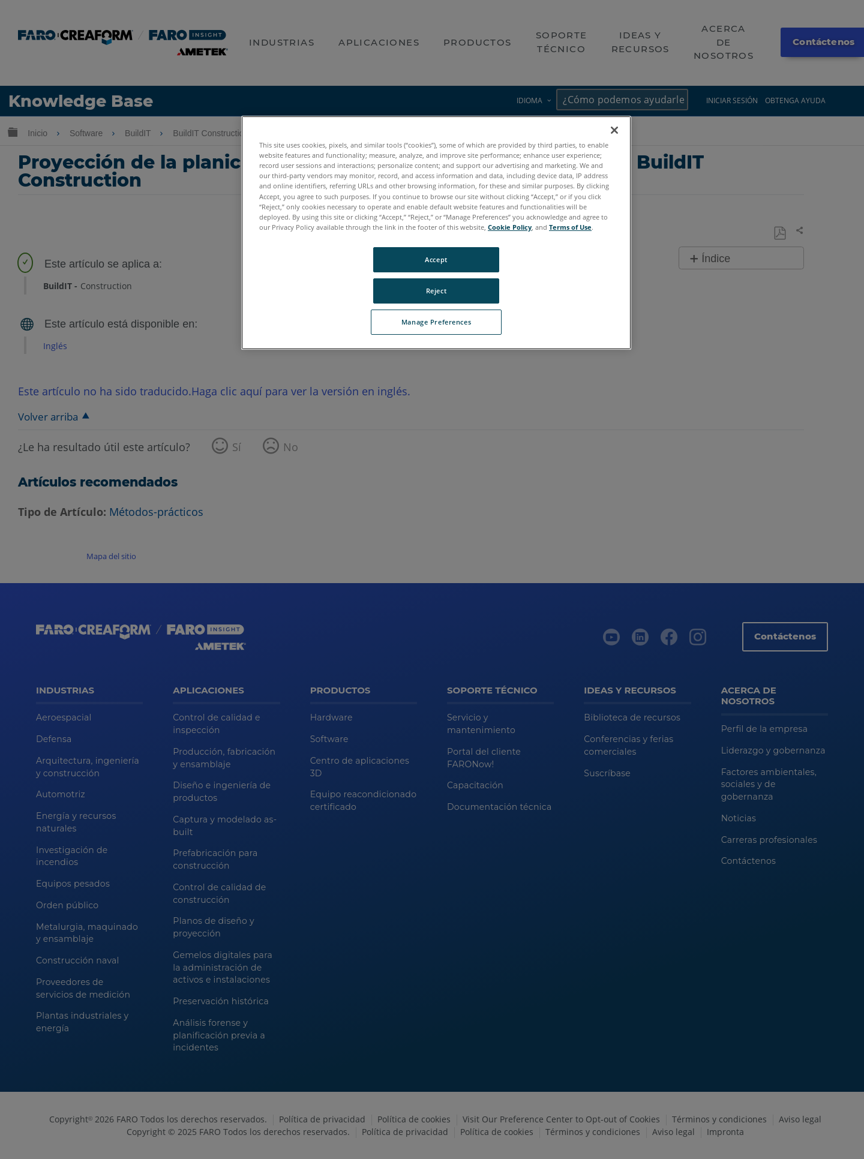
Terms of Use (570, 227)
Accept (436, 259)
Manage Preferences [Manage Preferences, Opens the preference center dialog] (436, 321)
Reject (436, 290)
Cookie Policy (510, 227)
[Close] (614, 130)
